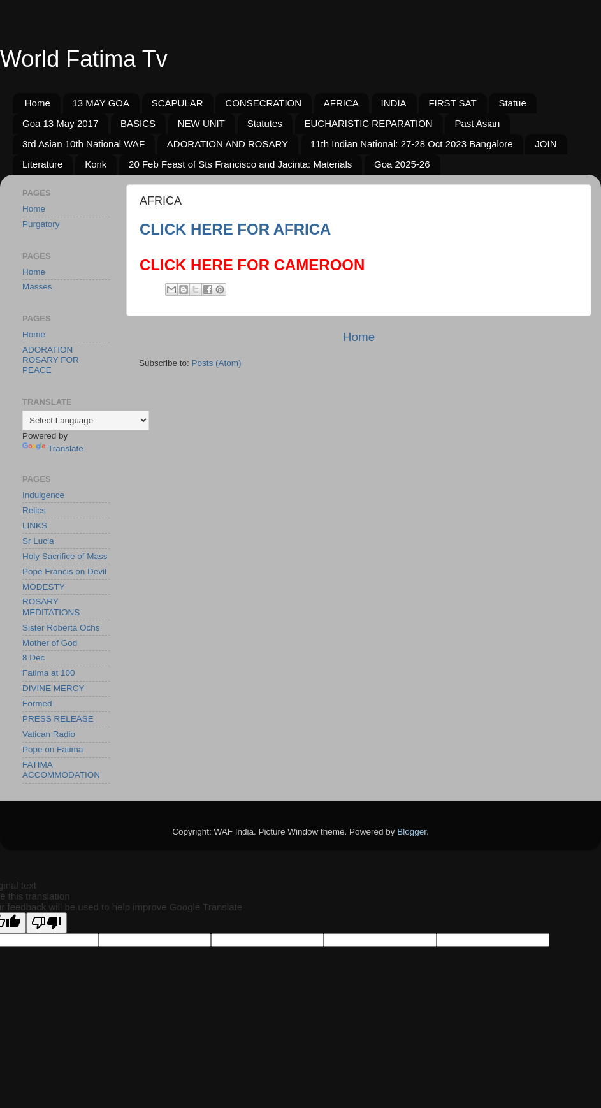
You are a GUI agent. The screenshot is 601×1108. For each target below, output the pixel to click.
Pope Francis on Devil (64, 571)
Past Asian (477, 123)
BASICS (138, 123)
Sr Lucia (38, 541)
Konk (95, 164)
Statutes (264, 123)
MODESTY (43, 587)
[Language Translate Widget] (85, 420)
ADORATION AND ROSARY (227, 143)
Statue (512, 103)
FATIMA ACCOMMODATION (61, 770)
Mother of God (49, 643)
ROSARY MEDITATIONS (51, 606)
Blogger (411, 831)
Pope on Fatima (52, 749)
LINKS (34, 525)
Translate (52, 448)
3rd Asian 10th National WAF (83, 143)
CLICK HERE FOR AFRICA (235, 229)
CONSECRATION (263, 103)
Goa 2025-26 (402, 164)
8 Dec (33, 657)
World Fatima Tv (84, 59)
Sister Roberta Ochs (61, 627)
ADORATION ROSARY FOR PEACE (50, 360)
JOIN (545, 143)
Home (37, 103)
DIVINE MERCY (53, 688)
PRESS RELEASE (58, 719)
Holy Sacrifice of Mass (65, 556)
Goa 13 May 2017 (60, 123)
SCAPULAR (177, 103)
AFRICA (341, 103)
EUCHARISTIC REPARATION (369, 123)
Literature (42, 164)
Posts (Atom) (217, 363)
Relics (34, 510)
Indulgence (43, 495)
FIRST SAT (452, 103)
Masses (37, 286)
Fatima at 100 (48, 673)
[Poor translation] (46, 922)
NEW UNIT (201, 123)
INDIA (394, 103)
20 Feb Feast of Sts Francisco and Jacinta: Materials (240, 164)
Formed (37, 703)
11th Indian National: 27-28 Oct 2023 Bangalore (411, 143)
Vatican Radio (48, 734)
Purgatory (41, 224)
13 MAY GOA (101, 103)
